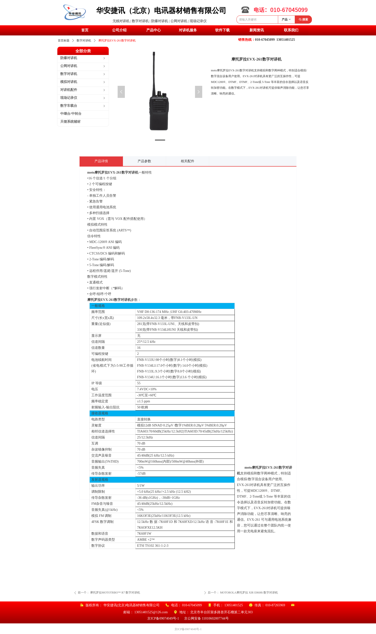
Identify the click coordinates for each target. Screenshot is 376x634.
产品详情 (101, 161)
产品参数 (144, 161)
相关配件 (187, 161)
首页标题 (63, 40)
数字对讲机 (84, 40)
